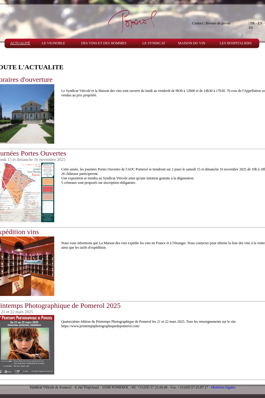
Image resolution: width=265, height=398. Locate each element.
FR (252, 23)
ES (251, 28)
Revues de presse (218, 23)
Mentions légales (223, 387)
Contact (197, 23)
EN (260, 23)
